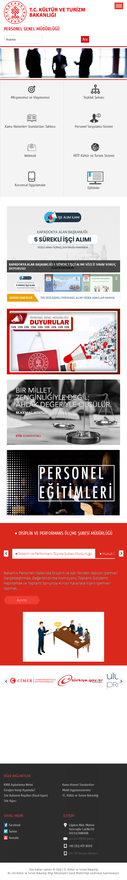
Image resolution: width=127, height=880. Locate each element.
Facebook (15, 825)
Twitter (13, 831)
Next (121, 64)
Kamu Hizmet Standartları (78, 785)
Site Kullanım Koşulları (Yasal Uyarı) (26, 795)
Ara (85, 39)
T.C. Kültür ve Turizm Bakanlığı (80, 795)
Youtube (14, 838)
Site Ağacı (10, 801)
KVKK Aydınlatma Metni (18, 785)
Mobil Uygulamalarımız (76, 790)
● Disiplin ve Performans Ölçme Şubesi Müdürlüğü (53, 553)
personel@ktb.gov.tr (81, 838)
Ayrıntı (22, 600)
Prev (6, 64)
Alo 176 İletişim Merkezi (83, 853)
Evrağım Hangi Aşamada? (19, 790)
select (44, 39)
